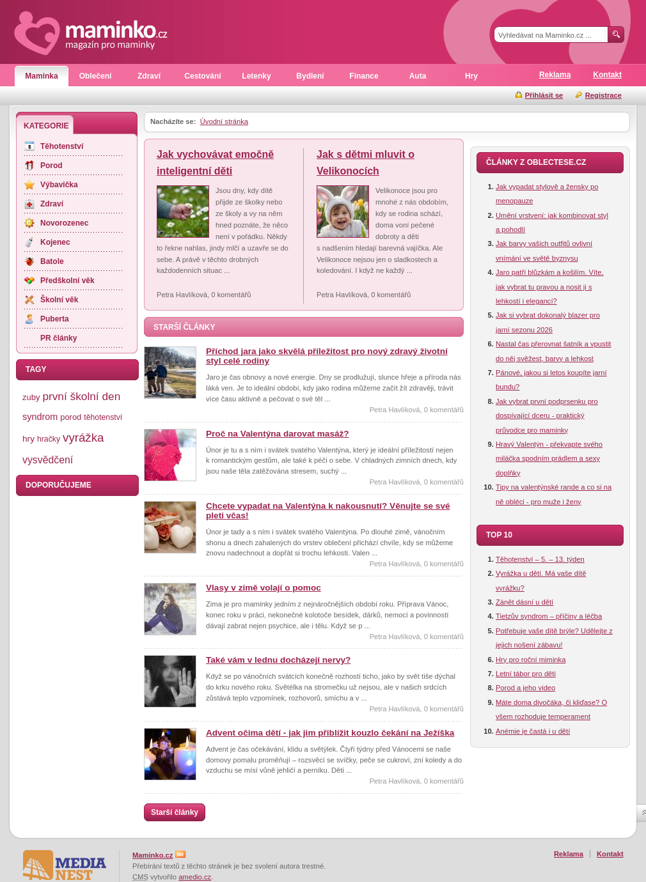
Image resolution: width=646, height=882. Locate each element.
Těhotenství (61, 146)
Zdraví (149, 76)
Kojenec (55, 242)
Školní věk (59, 299)
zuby (31, 397)
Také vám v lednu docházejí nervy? (278, 660)
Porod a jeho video (525, 688)
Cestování (202, 76)
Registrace (603, 95)
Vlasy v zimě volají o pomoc (263, 587)
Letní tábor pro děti (526, 673)
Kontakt (607, 74)
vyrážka (83, 437)
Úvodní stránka (224, 121)
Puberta (54, 318)
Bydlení (310, 76)
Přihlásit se (544, 95)
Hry (471, 76)
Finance (363, 76)
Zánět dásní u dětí (524, 602)
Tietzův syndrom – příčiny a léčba (549, 616)
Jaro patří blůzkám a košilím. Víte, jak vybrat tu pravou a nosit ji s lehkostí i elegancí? (550, 286)
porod (70, 417)
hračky (48, 439)
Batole (52, 261)
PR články (58, 338)
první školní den (81, 396)
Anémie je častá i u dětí (533, 731)
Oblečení (95, 76)
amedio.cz (194, 877)
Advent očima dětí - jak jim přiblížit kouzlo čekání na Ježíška (330, 733)
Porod (51, 165)
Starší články (174, 812)
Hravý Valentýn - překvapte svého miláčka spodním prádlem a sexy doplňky (549, 458)
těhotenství (103, 417)
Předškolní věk (67, 280)
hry (28, 439)
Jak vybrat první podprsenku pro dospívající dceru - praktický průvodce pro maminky (547, 416)
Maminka (41, 76)
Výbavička (59, 184)
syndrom (40, 417)
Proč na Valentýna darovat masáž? (277, 433)
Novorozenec (64, 223)
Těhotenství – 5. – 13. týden (540, 559)
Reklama (555, 74)
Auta (418, 76)
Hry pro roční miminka (530, 659)
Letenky (256, 76)
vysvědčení (47, 459)
